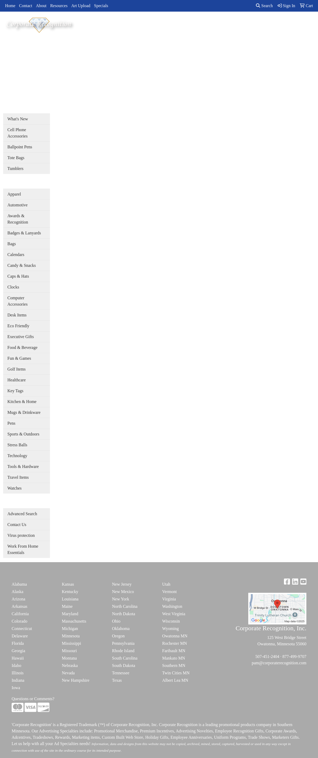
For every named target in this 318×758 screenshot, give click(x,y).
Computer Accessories (17, 301)
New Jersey (122, 584)
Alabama (19, 584)
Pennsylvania (123, 643)
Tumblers (15, 168)
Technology (17, 455)
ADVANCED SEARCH (261, 24)
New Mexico (123, 591)
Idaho (16, 665)
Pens (11, 423)
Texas (117, 680)
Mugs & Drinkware (23, 412)
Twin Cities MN (176, 673)
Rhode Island (123, 650)
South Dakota (123, 665)
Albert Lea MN (175, 680)
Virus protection (21, 535)
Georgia (18, 650)
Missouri (69, 650)
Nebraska (70, 665)
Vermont (169, 591)
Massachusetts (74, 621)
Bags (11, 243)
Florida (18, 643)
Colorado (19, 621)
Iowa (16, 687)
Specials (101, 5)
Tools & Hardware (23, 466)
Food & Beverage (22, 347)
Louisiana (70, 599)
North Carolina (124, 606)
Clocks (13, 287)
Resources (59, 5)
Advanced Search (22, 513)
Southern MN (173, 665)
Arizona (18, 599)
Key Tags (15, 391)
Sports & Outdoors (23, 434)
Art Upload (80, 5)
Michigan (70, 628)
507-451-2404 (267, 656)
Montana (69, 658)
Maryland (70, 614)
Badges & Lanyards (24, 233)
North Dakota (123, 614)
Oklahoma (121, 628)
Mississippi (71, 643)
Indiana (18, 680)
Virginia (169, 599)
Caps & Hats (18, 276)
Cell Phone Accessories (17, 132)
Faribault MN (173, 650)
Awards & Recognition (17, 219)
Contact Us (16, 524)
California (20, 614)
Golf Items (16, 369)
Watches (14, 488)
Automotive (17, 205)
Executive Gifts (20, 336)
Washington (172, 606)
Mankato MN (173, 658)
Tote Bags (15, 157)
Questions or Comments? (33, 699)
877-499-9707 (294, 656)
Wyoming (170, 628)
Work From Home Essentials (22, 549)
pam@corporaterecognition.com (279, 663)
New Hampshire (75, 680)
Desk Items (16, 315)
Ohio (116, 621)
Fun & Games (19, 358)
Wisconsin (171, 621)
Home (10, 5)
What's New (17, 119)
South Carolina (124, 658)
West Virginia (173, 614)
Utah (166, 584)
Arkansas (19, 606)
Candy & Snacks (21, 265)
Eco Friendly (18, 326)
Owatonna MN (175, 636)
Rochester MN (174, 643)
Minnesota (71, 636)
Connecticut (22, 628)
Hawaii (18, 658)
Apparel (14, 194)
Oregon (118, 636)
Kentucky (70, 591)
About (41, 5)
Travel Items (18, 477)
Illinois (18, 673)
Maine (67, 606)
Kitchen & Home (21, 401)
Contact (25, 5)
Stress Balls (17, 445)
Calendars (15, 254)
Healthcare (16, 380)
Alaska (17, 591)
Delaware (20, 636)
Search (264, 5)
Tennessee (120, 673)
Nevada (68, 673)
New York (120, 599)
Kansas (68, 584)
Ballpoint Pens (19, 147)
